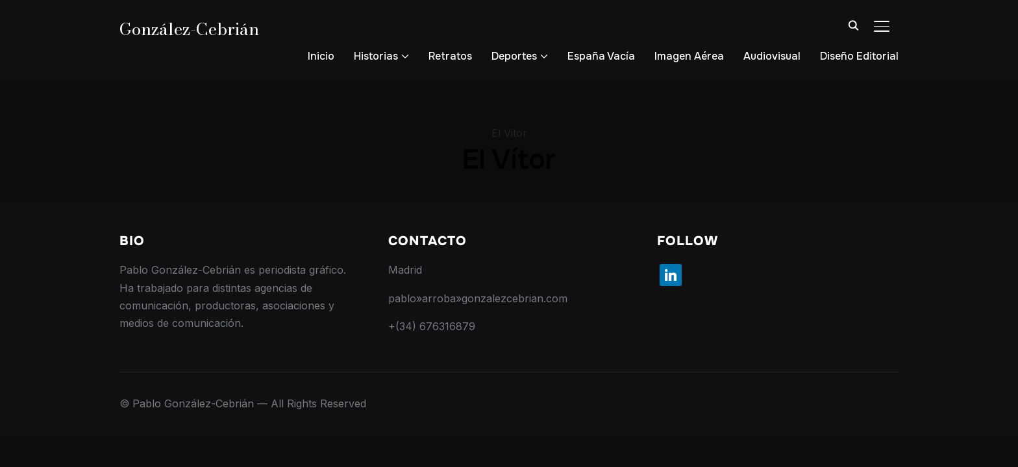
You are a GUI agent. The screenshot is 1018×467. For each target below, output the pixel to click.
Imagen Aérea (689, 56)
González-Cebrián (189, 29)
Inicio (321, 56)
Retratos (450, 56)
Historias (376, 56)
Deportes (514, 56)
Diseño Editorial (859, 56)
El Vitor (509, 132)
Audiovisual (772, 56)
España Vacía (601, 56)
